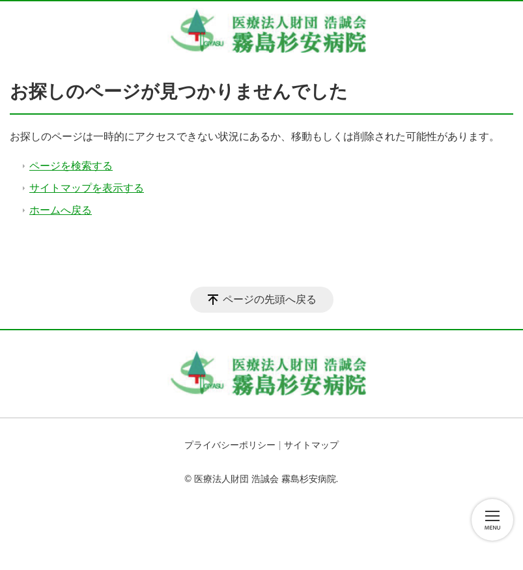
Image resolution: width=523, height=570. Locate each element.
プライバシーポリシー (230, 445)
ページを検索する (71, 165)
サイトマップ (311, 445)
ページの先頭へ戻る (270, 299)
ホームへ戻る (60, 210)
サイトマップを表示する (86, 187)
